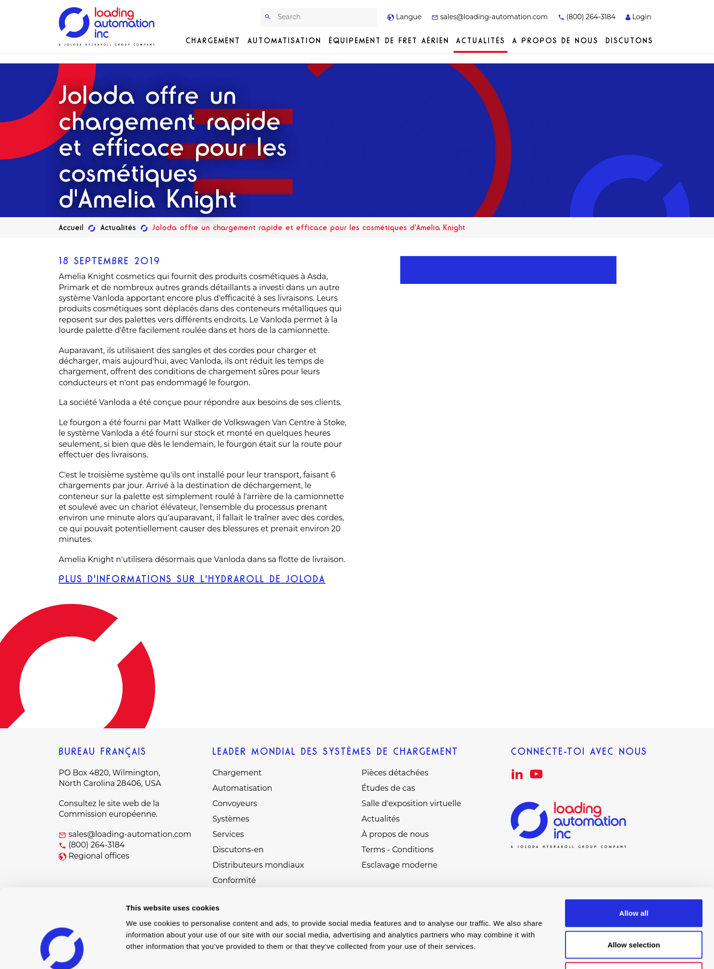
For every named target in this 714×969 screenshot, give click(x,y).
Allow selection (633, 875)
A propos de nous (555, 40)
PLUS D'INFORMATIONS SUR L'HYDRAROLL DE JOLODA (192, 579)
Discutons (629, 40)
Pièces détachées (395, 772)
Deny (634, 906)
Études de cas (388, 788)
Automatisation (284, 40)
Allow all (634, 843)
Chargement (212, 40)
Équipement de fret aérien (389, 40)
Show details (504, 950)
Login (638, 16)
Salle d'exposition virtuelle (411, 803)
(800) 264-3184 (587, 16)
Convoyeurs (234, 803)
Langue (404, 16)
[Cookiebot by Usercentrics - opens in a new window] (62, 950)
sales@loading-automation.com (489, 16)
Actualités (480, 40)
